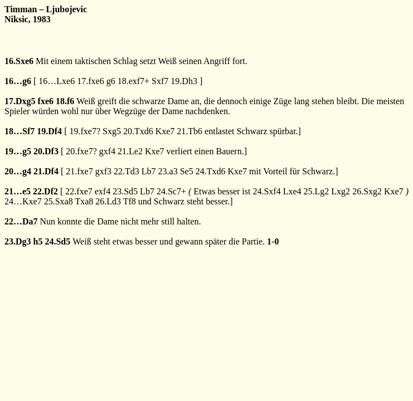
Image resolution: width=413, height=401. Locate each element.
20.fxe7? (81, 151)
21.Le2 (130, 151)
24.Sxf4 (266, 191)
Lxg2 (340, 191)
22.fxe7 (78, 191)
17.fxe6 (90, 81)
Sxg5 (112, 131)
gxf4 (107, 151)
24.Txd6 (211, 171)
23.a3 (168, 171)
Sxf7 (160, 81)
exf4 (102, 191)
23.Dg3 (17, 241)
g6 (110, 81)
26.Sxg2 (367, 191)
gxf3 (103, 171)
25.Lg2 (316, 191)
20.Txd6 (138, 131)
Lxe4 (292, 191)
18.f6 (65, 101)
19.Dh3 (184, 81)
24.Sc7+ (171, 191)
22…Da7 (21, 221)
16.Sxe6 (18, 61)
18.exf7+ (133, 81)
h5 (38, 241)
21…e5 (17, 191)
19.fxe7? (84, 131)
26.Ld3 (108, 201)
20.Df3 (46, 151)
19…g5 (17, 151)
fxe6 (46, 101)
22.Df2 (45, 191)
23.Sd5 (125, 191)
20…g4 (17, 171)
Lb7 (149, 171)
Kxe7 (165, 131)
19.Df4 (49, 131)
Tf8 (129, 201)
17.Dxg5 (20, 101)
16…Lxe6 (56, 81)
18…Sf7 (19, 131)
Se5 (186, 171)
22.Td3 (126, 171)
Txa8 (84, 201)
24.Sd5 (57, 241)
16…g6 (17, 81)
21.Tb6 (189, 131)
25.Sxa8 (58, 201)
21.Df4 (46, 171)
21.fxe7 (79, 171)
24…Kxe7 (23, 201)
